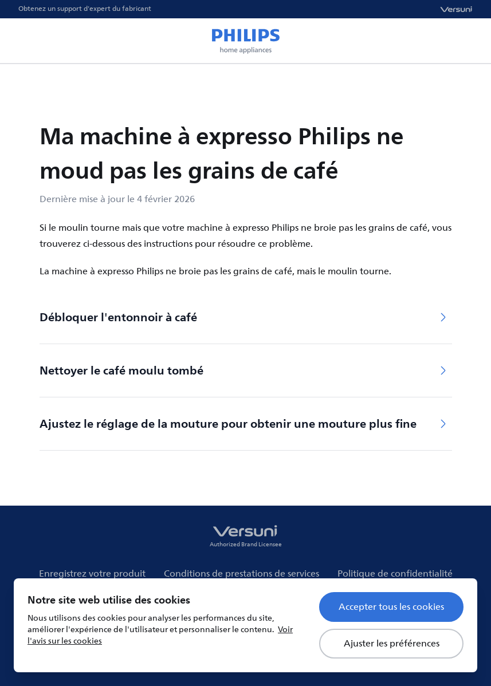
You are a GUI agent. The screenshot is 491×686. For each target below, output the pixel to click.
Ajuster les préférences (391, 643)
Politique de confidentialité (395, 574)
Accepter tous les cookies (391, 607)
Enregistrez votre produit (92, 574)
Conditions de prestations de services (241, 574)
